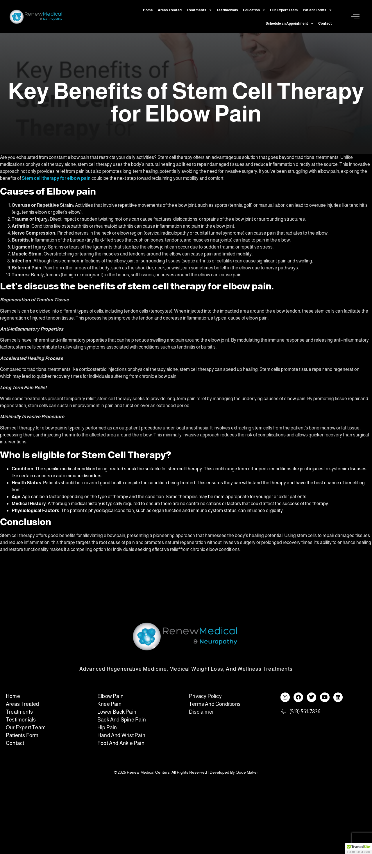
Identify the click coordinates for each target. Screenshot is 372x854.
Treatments (199, 10)
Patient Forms (317, 10)
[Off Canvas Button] (355, 16)
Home (148, 10)
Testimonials (227, 10)
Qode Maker (247, 772)
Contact (325, 23)
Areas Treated (170, 10)
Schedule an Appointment (289, 23)
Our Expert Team (284, 10)
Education (254, 10)
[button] (358, 848)
